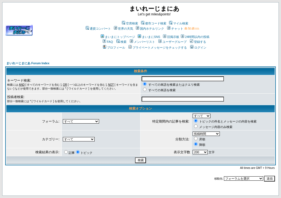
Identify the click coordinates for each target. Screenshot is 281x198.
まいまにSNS (149, 36)
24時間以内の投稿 (195, 36)
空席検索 (130, 23)
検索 (121, 41)
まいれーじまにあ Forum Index (27, 63)
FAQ (108, 41)
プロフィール (114, 47)
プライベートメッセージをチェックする (157, 47)
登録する (198, 41)
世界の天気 (123, 28)
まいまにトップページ (118, 36)
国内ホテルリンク (150, 28)
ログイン (198, 47)
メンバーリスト (142, 41)
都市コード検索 (153, 23)
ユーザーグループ (172, 41)
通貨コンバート (98, 28)
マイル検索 (178, 23)
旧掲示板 (171, 36)
